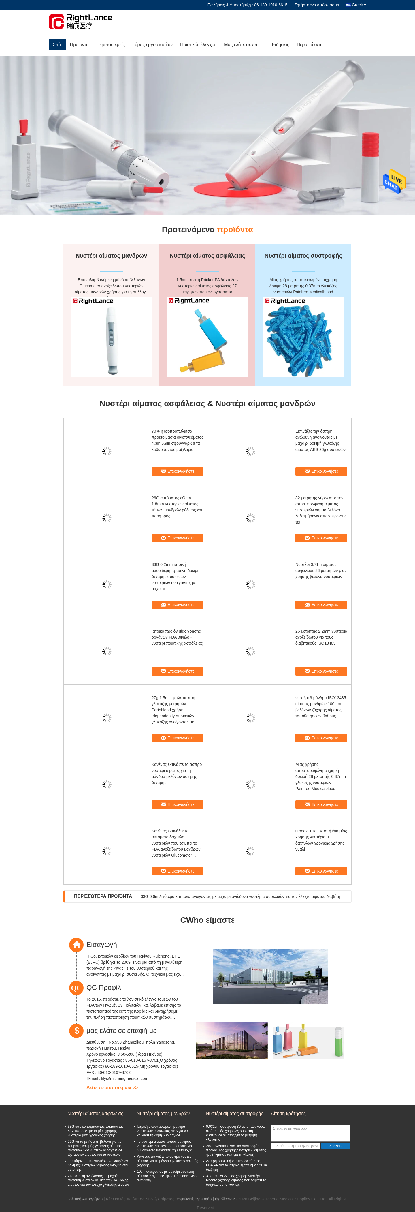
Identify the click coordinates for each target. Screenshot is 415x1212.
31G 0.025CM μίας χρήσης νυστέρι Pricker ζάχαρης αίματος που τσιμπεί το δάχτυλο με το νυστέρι (236, 1180)
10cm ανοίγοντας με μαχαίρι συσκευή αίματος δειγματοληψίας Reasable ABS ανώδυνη (167, 1176)
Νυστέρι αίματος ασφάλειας (95, 1113)
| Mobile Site (224, 1199)
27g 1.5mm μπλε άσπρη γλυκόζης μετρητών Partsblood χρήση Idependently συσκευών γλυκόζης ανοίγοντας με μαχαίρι (173, 710)
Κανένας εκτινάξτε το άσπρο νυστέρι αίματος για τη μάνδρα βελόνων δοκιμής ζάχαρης (177, 773)
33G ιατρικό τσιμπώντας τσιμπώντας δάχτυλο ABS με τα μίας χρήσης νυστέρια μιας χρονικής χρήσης (96, 1131)
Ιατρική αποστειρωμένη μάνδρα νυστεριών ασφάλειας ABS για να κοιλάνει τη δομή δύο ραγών (162, 1131)
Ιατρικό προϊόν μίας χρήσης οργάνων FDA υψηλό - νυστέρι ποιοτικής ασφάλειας (177, 637)
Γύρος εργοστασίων (152, 44)
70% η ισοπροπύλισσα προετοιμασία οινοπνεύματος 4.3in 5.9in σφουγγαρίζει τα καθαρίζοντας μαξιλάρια (177, 440)
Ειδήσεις (280, 44)
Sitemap (204, 1199)
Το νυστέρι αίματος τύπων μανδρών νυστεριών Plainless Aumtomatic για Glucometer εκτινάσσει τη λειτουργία (164, 1146)
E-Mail (188, 1199)
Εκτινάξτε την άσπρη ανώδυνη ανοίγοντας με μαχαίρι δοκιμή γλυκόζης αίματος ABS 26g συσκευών (320, 440)
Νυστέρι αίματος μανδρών (163, 1113)
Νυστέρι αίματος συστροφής (234, 1113)
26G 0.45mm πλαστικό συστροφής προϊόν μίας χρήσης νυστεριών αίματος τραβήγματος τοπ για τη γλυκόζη (236, 1150)
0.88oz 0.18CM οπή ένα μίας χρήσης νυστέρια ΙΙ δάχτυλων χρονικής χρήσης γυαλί (321, 840)
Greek (359, 5)
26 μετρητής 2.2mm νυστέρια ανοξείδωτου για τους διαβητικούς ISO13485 (321, 637)
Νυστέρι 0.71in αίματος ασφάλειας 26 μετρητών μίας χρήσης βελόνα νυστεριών (320, 570)
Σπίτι (58, 44)
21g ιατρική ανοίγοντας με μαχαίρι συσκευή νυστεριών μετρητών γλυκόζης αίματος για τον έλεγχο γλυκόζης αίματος (98, 1180)
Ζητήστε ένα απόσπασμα (316, 5)
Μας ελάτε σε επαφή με (246, 44)
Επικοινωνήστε (180, 471)
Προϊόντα (79, 44)
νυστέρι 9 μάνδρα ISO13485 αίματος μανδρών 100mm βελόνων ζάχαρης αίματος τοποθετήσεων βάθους (320, 706)
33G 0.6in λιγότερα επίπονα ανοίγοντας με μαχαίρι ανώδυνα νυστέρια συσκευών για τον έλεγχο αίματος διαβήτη (240, 896)
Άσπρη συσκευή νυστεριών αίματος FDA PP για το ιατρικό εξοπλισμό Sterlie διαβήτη (236, 1165)
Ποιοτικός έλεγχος (198, 44)
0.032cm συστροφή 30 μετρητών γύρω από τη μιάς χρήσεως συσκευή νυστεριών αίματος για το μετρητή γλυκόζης (235, 1133)
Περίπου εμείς (110, 44)
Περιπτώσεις (309, 44)
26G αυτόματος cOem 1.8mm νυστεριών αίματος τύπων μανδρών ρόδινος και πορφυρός (177, 507)
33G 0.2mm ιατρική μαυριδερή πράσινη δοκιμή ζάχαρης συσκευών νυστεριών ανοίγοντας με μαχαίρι (175, 576)
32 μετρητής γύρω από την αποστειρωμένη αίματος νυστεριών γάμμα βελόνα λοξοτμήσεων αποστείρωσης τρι (320, 510)
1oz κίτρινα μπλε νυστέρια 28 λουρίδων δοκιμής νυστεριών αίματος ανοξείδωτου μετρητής (98, 1165)
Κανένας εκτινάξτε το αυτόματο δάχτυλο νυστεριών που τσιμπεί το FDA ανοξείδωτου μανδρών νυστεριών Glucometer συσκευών (176, 843)
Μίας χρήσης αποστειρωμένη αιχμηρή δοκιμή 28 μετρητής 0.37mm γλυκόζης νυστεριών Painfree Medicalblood (320, 776)
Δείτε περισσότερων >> (112, 1087)
